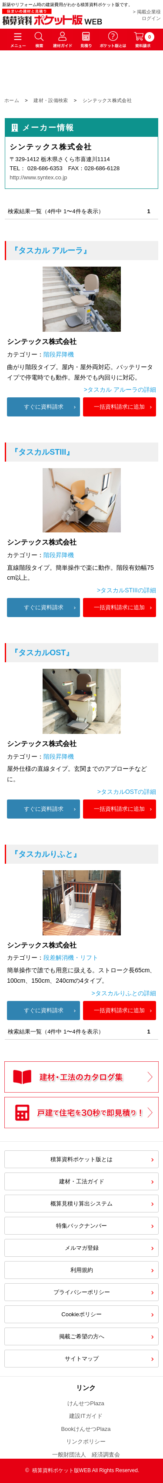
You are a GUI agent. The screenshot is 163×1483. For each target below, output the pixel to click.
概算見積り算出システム (81, 1203)
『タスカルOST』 (41, 652)
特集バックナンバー (81, 1225)
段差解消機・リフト (70, 957)
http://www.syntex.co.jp (38, 177)
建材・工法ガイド (81, 1181)
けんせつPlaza (85, 1403)
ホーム (11, 100)
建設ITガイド (86, 1416)
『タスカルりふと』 (45, 854)
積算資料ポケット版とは (81, 1159)
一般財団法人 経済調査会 (86, 1454)
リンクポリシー (86, 1441)
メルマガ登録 (82, 1248)
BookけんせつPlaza (85, 1429)
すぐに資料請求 (43, 406)
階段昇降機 (58, 354)
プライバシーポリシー (81, 1292)
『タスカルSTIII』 (42, 452)
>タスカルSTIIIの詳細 (126, 590)
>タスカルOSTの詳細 (126, 791)
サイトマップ (82, 1358)
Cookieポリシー (81, 1314)
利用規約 (81, 1270)
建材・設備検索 (50, 100)
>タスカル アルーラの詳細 (120, 389)
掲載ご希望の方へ (81, 1336)
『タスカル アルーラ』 (50, 250)
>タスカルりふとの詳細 (124, 993)
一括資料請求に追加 (119, 406)
